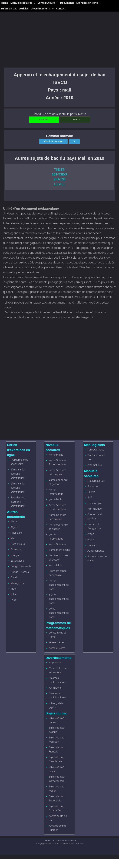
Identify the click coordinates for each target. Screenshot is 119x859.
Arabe (90, 534)
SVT (89, 497)
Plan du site (70, 840)
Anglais (91, 539)
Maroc (14, 521)
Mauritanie (16, 532)
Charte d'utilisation (52, 840)
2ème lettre (55, 565)
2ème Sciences (57, 544)
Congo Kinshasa (20, 572)
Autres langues (95, 550)
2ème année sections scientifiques (18, 473)
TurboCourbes (95, 449)
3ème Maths (56, 499)
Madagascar (17, 583)
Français (92, 545)
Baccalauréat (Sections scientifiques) (18, 501)
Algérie (15, 527)
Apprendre (55, 662)
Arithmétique (94, 465)
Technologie (94, 503)
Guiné (14, 577)
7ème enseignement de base (59, 612)
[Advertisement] (59, 39)
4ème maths (56, 454)
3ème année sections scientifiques (18, 487)
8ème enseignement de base (59, 598)
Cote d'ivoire (18, 544)
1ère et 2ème (56, 642)
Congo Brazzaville (21, 566)
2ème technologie (59, 549)
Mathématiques (95, 480)
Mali (13, 538)
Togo (13, 600)
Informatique (94, 508)
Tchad (14, 594)
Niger (14, 588)
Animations (55, 687)
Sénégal (15, 555)
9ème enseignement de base (59, 584)
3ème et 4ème (57, 648)
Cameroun (16, 549)
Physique (92, 486)
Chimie (91, 492)
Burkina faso (17, 560)
